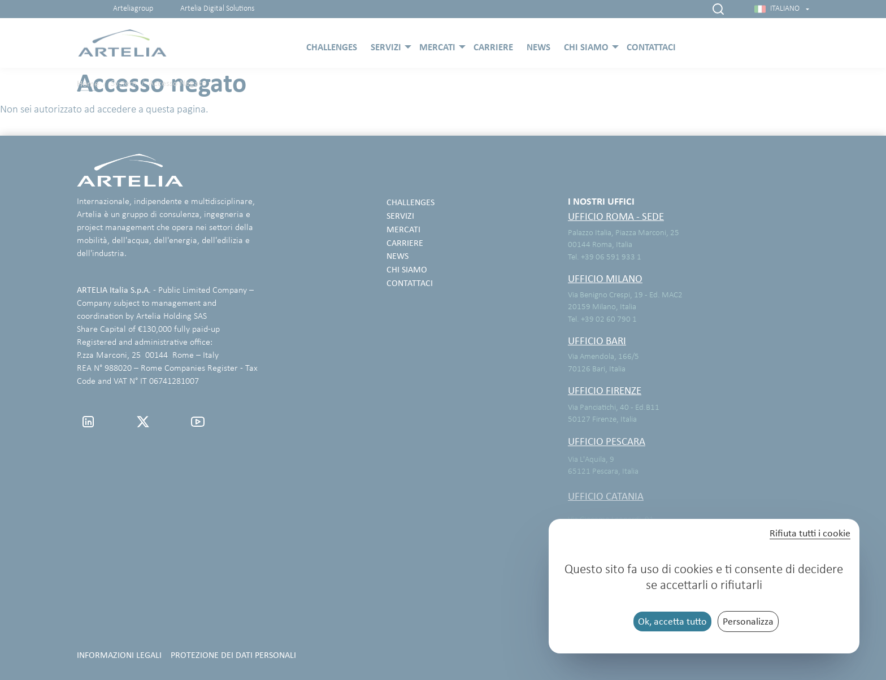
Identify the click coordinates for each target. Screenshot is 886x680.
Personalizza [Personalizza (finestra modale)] (748, 621)
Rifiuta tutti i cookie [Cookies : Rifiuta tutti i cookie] (810, 533)
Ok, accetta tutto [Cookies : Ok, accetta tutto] (672, 621)
